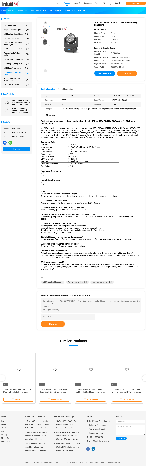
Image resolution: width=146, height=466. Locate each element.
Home (3, 421)
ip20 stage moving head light (102, 282)
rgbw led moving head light (77, 282)
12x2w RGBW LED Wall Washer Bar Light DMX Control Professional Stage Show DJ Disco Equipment (67, 425)
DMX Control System (16, 85)
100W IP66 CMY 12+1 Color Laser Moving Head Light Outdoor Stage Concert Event (126, 392)
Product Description (65, 89)
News (3, 431)
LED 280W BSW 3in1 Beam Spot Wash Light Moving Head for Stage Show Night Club (37, 435)
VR (104, 3)
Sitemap (4, 435)
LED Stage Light (16, 25)
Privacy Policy (6, 441)
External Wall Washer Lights (16, 54)
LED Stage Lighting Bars (16, 64)
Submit (53, 324)
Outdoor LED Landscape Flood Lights (16, 44)
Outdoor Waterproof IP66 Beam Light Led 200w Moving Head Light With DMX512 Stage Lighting (90, 392)
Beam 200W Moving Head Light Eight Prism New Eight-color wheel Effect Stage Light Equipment (20, 110)
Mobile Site (5, 438)
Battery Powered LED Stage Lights (16, 79)
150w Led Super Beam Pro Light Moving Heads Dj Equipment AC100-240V (17, 392)
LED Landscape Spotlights (16, 49)
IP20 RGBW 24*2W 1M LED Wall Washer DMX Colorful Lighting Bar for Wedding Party (68, 447)
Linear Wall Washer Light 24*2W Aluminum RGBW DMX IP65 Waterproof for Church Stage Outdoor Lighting (68, 436)
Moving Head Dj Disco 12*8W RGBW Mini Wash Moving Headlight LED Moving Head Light (21, 102)
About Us (4, 428)
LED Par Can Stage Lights (16, 34)
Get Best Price (104, 73)
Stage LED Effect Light (16, 30)
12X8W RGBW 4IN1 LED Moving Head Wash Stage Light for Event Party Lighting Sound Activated (53, 392)
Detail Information (48, 89)
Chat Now (136, 3)
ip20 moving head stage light (52, 282)
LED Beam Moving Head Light (16, 73)
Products (4, 424)
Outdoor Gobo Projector (16, 38)
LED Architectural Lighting (16, 59)
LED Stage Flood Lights (16, 68)
